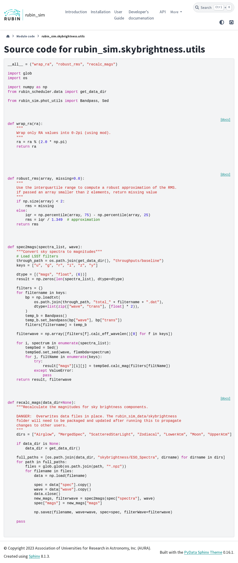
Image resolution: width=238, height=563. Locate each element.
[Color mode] (222, 22)
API (163, 11)
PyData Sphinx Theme (203, 552)
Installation (100, 11)
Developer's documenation (141, 15)
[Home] (8, 36)
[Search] (213, 7)
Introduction (76, 11)
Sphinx (34, 556)
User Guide (119, 15)
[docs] (225, 119)
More (174, 12)
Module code (26, 36)
